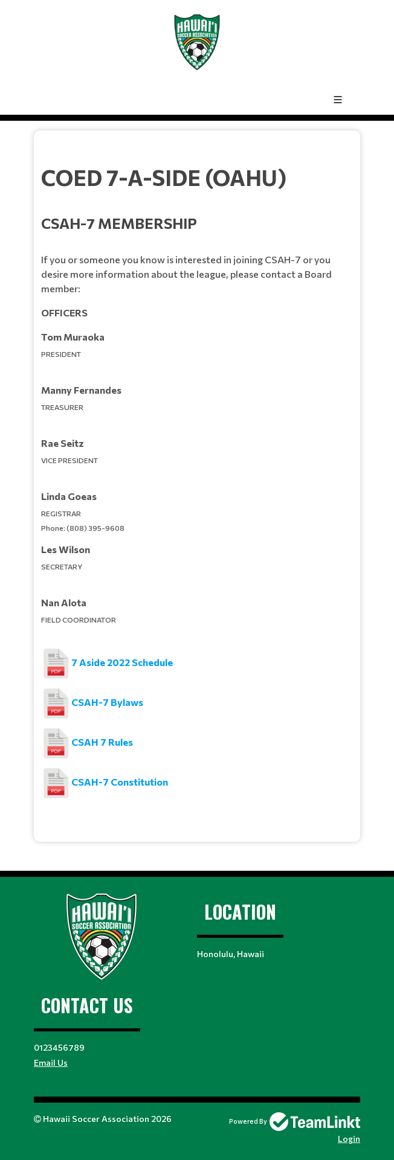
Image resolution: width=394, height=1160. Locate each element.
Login (349, 1138)
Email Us (51, 1062)
